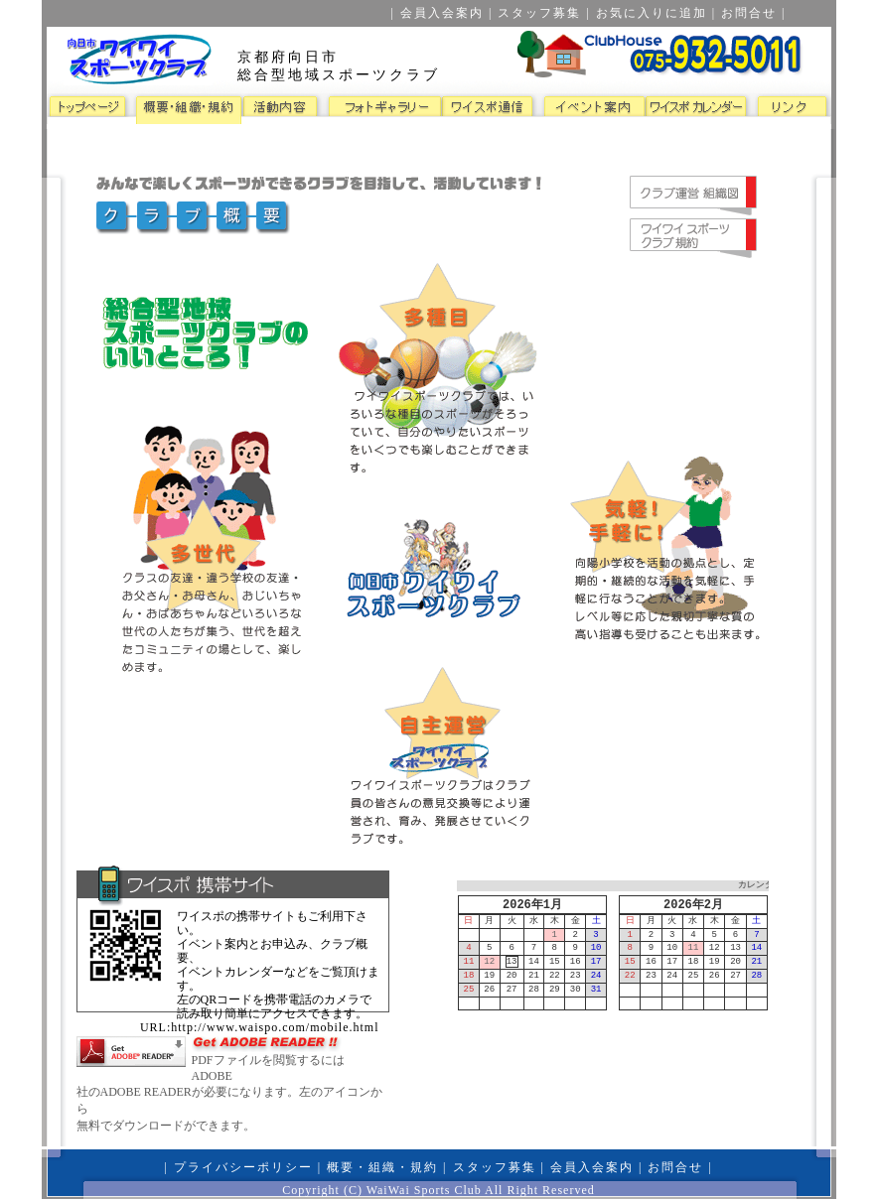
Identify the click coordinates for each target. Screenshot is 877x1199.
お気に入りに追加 (651, 13)
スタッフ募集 (539, 13)
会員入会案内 (442, 13)
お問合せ (749, 13)
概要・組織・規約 (382, 1167)
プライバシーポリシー (243, 1167)
